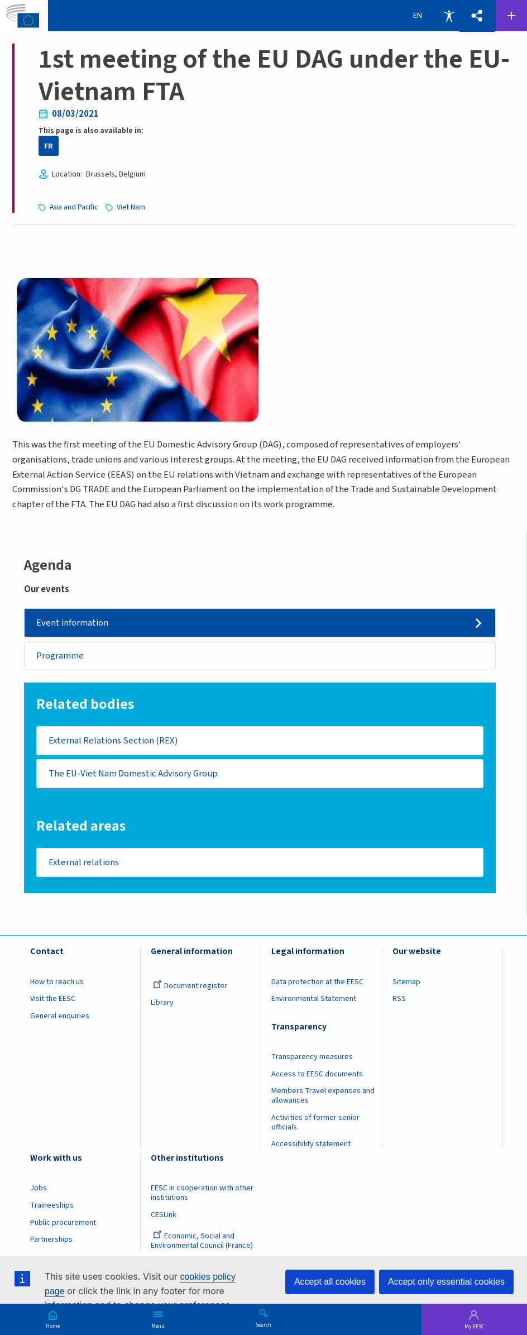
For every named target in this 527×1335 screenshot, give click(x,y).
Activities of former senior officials (315, 1124)
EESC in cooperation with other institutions (202, 1195)
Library (162, 1004)
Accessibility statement (311, 1146)
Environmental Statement (313, 1001)
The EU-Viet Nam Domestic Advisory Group (135, 774)
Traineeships (52, 1207)
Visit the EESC (52, 1001)
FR (48, 146)
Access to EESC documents (317, 1075)
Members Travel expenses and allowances (323, 1098)
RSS (399, 1001)
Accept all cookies (330, 1281)
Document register (190, 987)
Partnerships (51, 1241)
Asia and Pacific (74, 207)
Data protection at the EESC (317, 983)
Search (263, 1324)
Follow (511, 15)
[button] (477, 16)
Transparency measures (312, 1059)
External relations (84, 863)
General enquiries (59, 1017)
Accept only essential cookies (446, 1281)
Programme (60, 655)
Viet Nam (131, 207)
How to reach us (57, 983)
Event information (73, 622)
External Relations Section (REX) (114, 741)
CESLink (163, 1216)
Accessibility (448, 15)
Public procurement (63, 1224)
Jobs (38, 1190)
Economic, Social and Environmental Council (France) (203, 1242)
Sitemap (406, 983)
